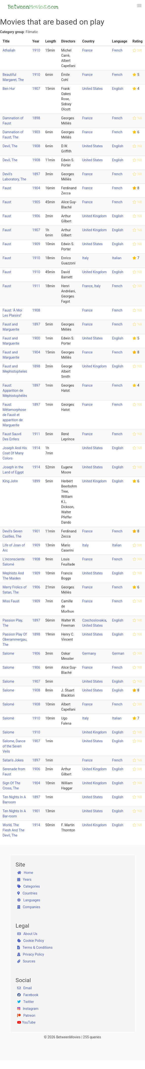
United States (92, 89)
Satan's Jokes (13, 760)
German (118, 653)
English (117, 89)
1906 (36, 216)
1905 (36, 202)
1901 (36, 531)
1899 (36, 481)
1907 (36, 89)
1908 (36, 146)
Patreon (26, 1015)
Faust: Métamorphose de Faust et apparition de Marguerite (14, 415)
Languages (28, 900)
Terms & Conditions (35, 947)
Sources (26, 961)
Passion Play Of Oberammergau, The (15, 639)
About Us (27, 934)
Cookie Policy (30, 941)
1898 (36, 118)
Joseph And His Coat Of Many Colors (15, 453)
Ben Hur (9, 89)
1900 (36, 338)
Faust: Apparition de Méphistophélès (15, 390)
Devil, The (10, 146)
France (87, 50)
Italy (85, 258)
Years (24, 879)
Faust (7, 188)
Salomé (8, 704)
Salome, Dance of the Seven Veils (14, 746)
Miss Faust (11, 601)
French (117, 50)
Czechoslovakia (94, 620)
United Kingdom (94, 216)
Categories (28, 886)
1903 (36, 132)
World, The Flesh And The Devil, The (13, 830)
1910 (36, 50)
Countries (27, 893)
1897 (36, 174)
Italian (116, 258)
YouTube (26, 1022)
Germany (89, 653)
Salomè (8, 718)
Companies (28, 907)
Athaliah (9, 50)
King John (10, 481)
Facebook (27, 995)
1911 (36, 286)
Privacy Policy (30, 954)
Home (25, 873)
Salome (8, 653)
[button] (139, 5)
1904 (36, 188)
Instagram (27, 1009)
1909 (36, 244)
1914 (36, 448)
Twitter (25, 1002)
